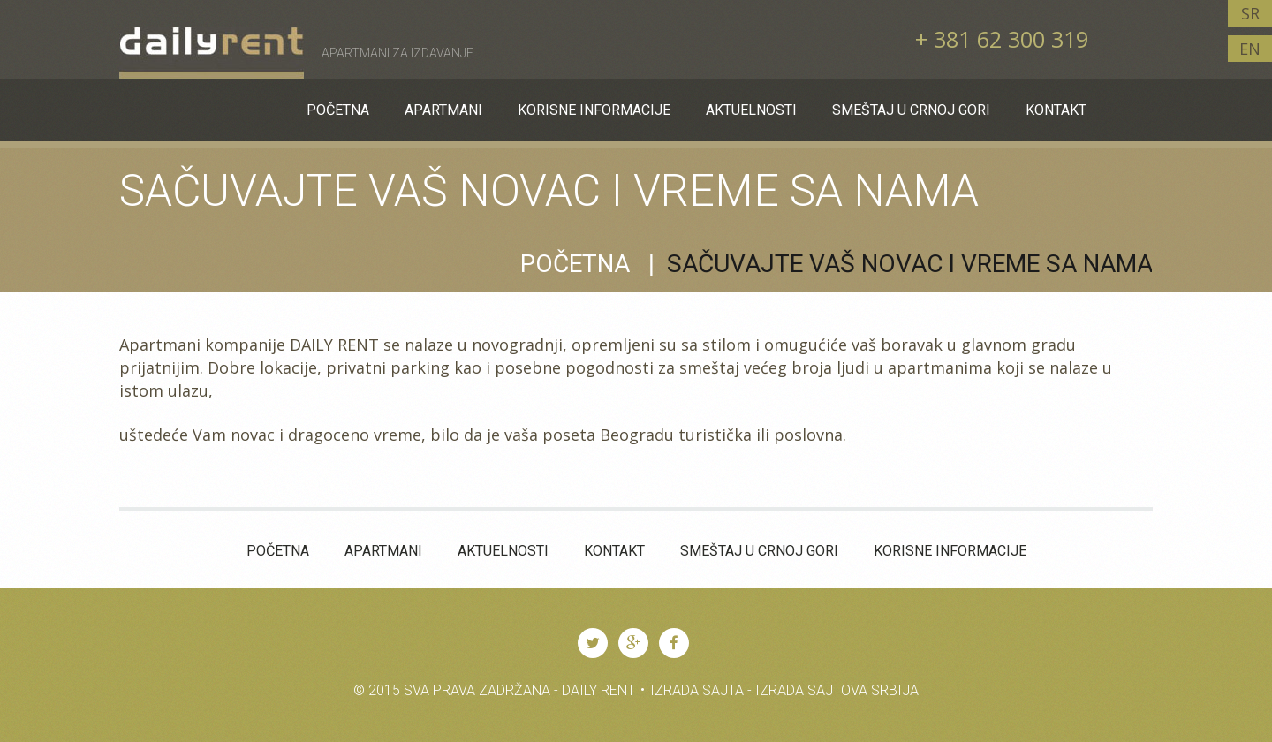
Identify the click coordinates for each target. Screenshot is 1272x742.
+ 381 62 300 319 (1001, 39)
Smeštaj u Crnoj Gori (759, 550)
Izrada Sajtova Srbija (837, 690)
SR (1250, 13)
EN (1250, 48)
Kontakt (614, 550)
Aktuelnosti (503, 550)
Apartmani (383, 550)
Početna (575, 263)
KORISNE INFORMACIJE (950, 550)
